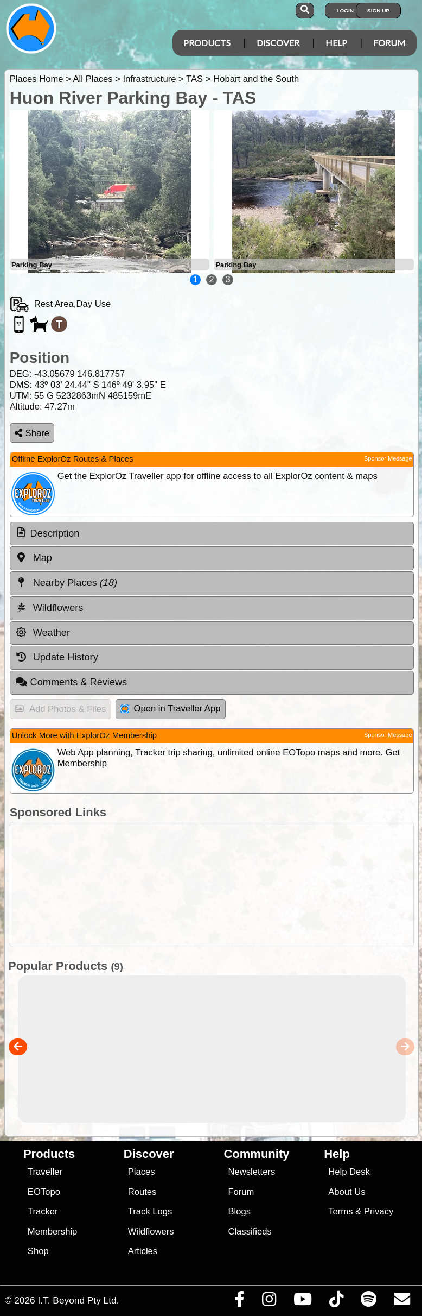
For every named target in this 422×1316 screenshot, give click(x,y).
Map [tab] (33, 557)
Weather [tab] (42, 632)
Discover (278, 42)
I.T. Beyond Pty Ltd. (78, 1300)
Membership (52, 1231)
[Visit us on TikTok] (336, 1301)
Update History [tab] (56, 657)
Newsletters (251, 1172)
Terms (340, 1211)
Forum (389, 42)
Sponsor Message (388, 458)
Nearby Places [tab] (66, 582)
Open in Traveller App (170, 708)
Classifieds (249, 1231)
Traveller (45, 1172)
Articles (143, 1251)
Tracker (43, 1211)
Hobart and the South (256, 79)
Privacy (379, 1211)
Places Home (36, 79)
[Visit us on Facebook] (239, 1301)
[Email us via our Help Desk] (401, 1301)
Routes (142, 1192)
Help (336, 42)
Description (55, 533)
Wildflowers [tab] (49, 607)
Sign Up (378, 11)
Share (32, 433)
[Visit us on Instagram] (269, 1301)
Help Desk (349, 1172)
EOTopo (44, 1192)
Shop (38, 1251)
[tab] (212, 534)
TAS (194, 79)
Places (141, 1172)
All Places (93, 79)
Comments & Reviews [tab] (71, 682)
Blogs (239, 1211)
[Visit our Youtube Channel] (302, 1301)
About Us (346, 1192)
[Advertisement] (209, 884)
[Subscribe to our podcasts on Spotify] (368, 1301)
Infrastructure (149, 79)
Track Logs (150, 1211)
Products (207, 42)
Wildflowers (151, 1231)
